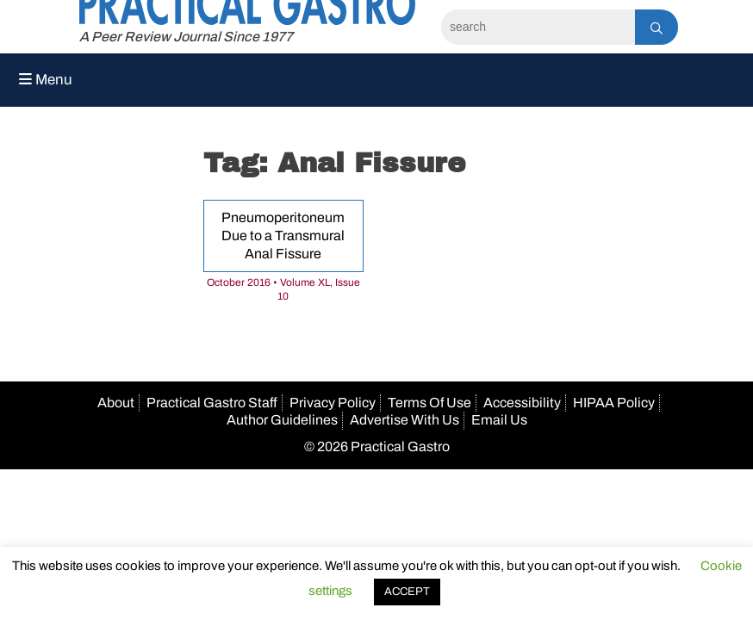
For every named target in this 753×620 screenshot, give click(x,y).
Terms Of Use (429, 402)
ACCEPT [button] (407, 592)
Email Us (499, 419)
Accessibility (522, 402)
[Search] (538, 27)
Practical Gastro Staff (211, 402)
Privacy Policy (332, 402)
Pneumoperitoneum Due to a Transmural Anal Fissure (283, 235)
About (115, 402)
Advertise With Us (404, 419)
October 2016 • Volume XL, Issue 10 (283, 289)
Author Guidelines (282, 419)
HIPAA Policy (614, 402)
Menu (45, 79)
